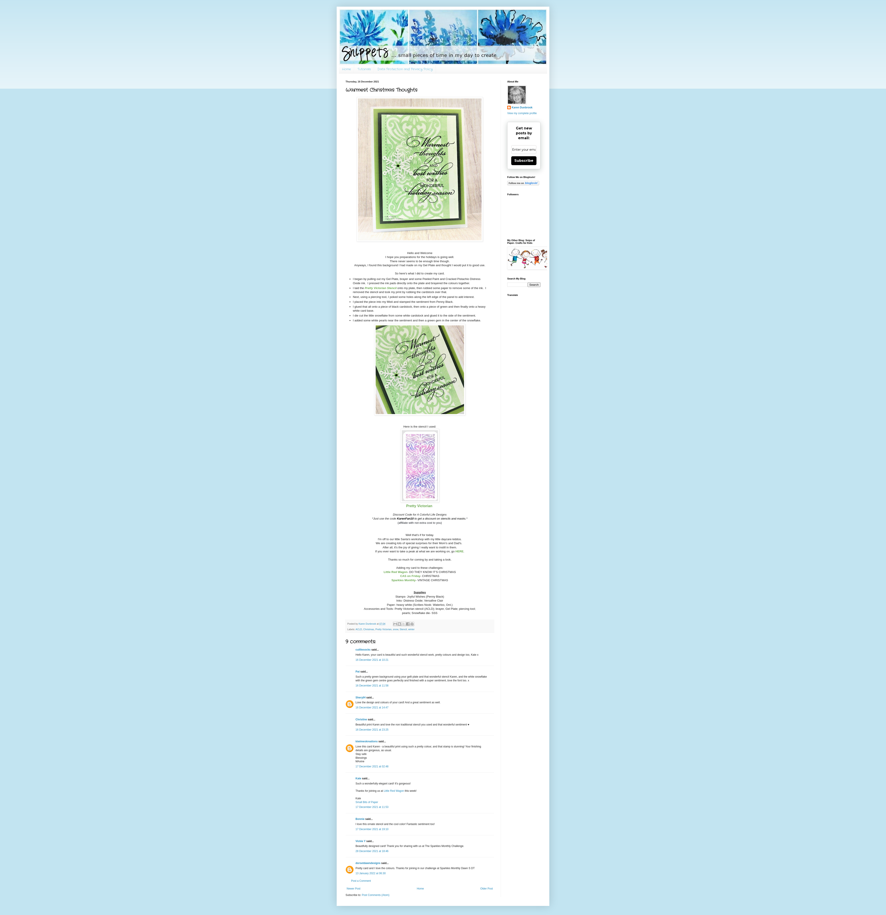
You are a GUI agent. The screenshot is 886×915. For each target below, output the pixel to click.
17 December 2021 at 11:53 (372, 807)
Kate (358, 778)
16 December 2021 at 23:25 (372, 729)
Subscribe (523, 160)
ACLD (359, 629)
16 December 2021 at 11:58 (372, 685)
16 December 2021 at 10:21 (372, 659)
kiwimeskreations (367, 741)
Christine (361, 719)
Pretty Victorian (383, 629)
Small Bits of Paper (367, 802)
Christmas (368, 629)
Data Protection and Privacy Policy (405, 69)
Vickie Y (360, 841)
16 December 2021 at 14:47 (372, 707)
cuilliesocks (363, 649)
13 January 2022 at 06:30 (371, 873)
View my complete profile (522, 113)
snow (395, 629)
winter (411, 629)
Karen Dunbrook (522, 107)
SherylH (360, 697)
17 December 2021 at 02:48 (372, 766)
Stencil (403, 629)
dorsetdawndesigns (368, 863)
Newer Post (353, 888)
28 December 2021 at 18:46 (372, 851)
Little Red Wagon (394, 790)
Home (346, 69)
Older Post (486, 888)
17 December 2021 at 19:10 (372, 829)
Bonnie (360, 819)
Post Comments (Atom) (375, 895)
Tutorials (364, 69)
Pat (358, 671)
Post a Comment (361, 880)
